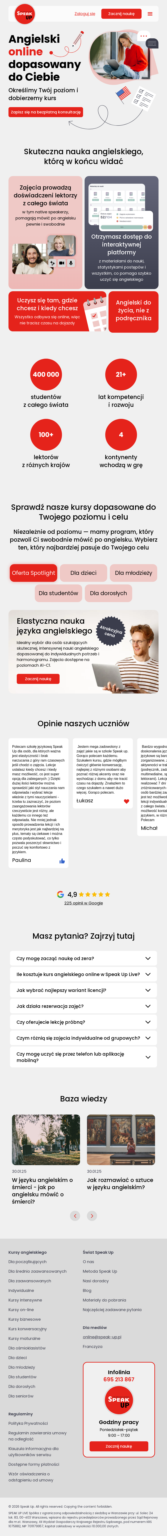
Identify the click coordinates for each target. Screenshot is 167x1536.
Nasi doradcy (96, 1281)
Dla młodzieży (133, 573)
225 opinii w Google (83, 903)
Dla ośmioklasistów (27, 1348)
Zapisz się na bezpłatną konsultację (46, 112)
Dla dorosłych (108, 593)
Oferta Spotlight (33, 573)
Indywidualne (21, 1290)
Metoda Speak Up (100, 1271)
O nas (88, 1261)
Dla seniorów (20, 1396)
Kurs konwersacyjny (27, 1329)
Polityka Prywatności (28, 1423)
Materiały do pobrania (104, 1300)
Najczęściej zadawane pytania (112, 1309)
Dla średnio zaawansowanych (37, 1271)
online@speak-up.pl (102, 1337)
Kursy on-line (21, 1309)
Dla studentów (58, 593)
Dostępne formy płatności (33, 1464)
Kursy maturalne (24, 1338)
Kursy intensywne (25, 1300)
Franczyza (92, 1346)
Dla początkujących (27, 1261)
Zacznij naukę (121, 13)
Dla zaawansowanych (29, 1281)
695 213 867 (118, 1379)
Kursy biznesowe (24, 1319)
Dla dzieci (83, 573)
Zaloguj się (85, 13)
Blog (87, 1290)
